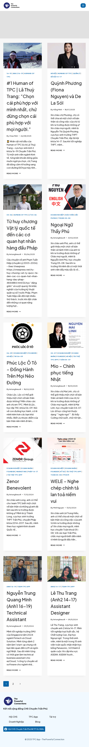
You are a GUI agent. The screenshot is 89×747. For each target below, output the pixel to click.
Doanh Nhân (26, 468)
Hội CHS (13, 716)
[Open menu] (83, 5)
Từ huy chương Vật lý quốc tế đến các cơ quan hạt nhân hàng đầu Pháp (22, 234)
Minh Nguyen (58, 508)
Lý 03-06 (33, 215)
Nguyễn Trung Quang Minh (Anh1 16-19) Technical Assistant (21, 606)
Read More (14, 173)
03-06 (9, 215)
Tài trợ (52, 716)
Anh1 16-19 (11, 586)
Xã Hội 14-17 (56, 77)
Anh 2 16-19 (18, 73)
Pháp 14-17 (33, 471)
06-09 (9, 353)
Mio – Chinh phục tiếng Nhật (63, 372)
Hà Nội (53, 73)
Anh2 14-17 (56, 586)
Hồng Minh (57, 109)
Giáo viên (69, 215)
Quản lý (76, 73)
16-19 (9, 73)
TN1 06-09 (18, 356)
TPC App (33, 716)
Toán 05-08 (56, 475)
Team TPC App (23, 586)
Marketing (21, 471)
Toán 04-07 (65, 360)
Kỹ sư (62, 471)
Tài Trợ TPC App (14, 475)
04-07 (54, 353)
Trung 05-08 (64, 218)
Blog (37, 721)
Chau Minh (13, 136)
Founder (32, 353)
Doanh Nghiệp (57, 215)
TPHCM (66, 475)
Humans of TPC (65, 73)
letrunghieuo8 (15, 254)
